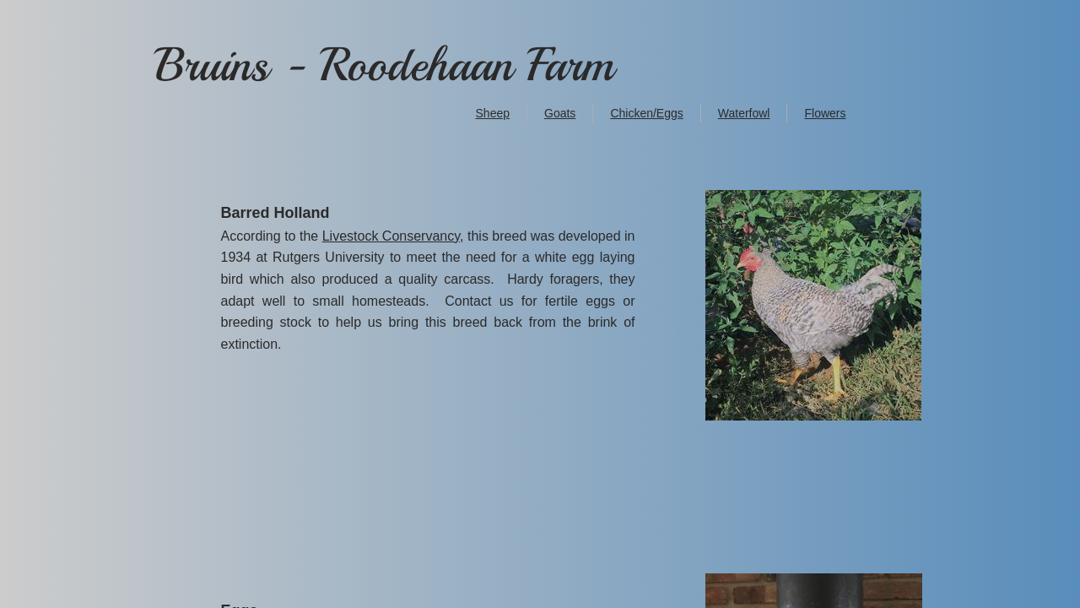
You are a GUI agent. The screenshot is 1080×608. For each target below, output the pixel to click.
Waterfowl (744, 113)
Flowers (824, 113)
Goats (559, 113)
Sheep (493, 113)
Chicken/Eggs (646, 113)
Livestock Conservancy (391, 236)
